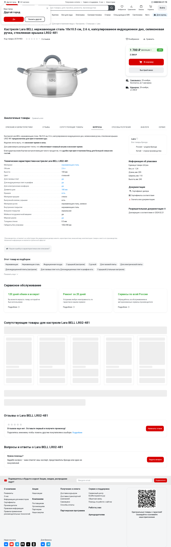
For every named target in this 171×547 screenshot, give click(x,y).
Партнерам (36, 509)
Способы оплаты (67, 505)
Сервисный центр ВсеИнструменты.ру (97, 494)
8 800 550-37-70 (160, 2)
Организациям (38, 506)
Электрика (80, 15)
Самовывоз (65, 502)
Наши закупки (38, 512)
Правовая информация (13, 508)
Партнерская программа (72, 510)
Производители (10, 505)
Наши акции (37, 493)
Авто (147, 15)
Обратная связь (95, 499)
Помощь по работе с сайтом (100, 502)
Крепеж (55, 15)
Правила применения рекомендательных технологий (17, 512)
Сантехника (137, 15)
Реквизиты (8, 493)
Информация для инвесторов (16, 499)
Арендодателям (97, 514)
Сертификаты (9, 502)
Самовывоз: (135, 80)
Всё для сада (67, 15)
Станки (108, 15)
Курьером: (134, 87)
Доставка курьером (68, 493)
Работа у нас (95, 507)
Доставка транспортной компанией (70, 497)
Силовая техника (95, 15)
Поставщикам (38, 503)
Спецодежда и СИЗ (122, 15)
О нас (6, 496)
